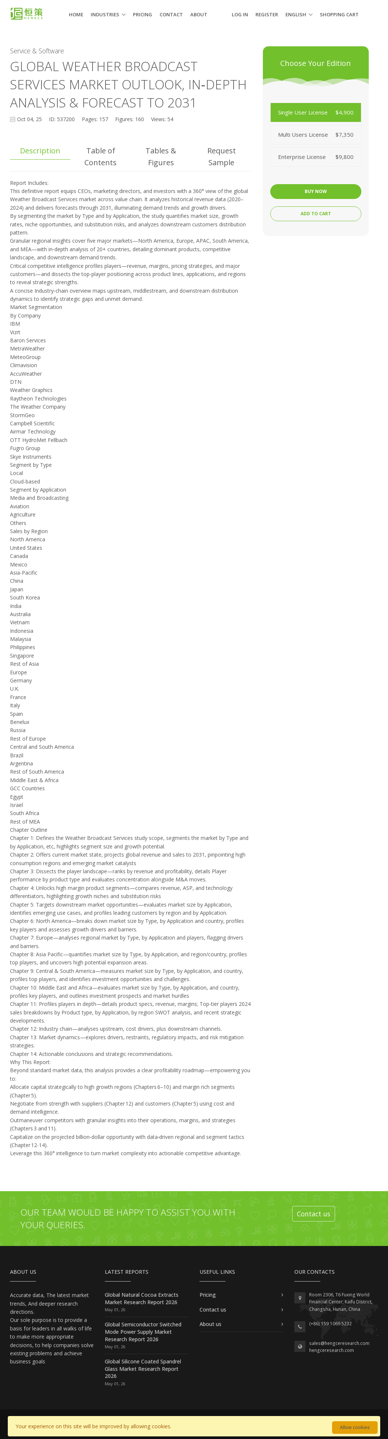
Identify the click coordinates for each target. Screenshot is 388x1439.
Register (266, 14)
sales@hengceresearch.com (339, 1343)
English (295, 14)
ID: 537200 (62, 119)
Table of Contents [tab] (100, 156)
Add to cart (316, 213)
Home (76, 14)
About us (210, 1323)
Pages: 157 (95, 119)
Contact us (313, 1213)
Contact (171, 14)
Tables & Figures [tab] (161, 156)
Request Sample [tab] (221, 156)
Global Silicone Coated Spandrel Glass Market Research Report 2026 (143, 1368)
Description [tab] (40, 151)
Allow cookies (355, 1427)
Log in (240, 14)
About (198, 14)
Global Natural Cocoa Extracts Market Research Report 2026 (141, 1298)
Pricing (142, 14)
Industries (105, 14)
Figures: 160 (129, 119)
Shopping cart (339, 14)
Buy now (316, 191)
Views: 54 (162, 119)
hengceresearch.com (331, 1350)
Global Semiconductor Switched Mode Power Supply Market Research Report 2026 (143, 1331)
